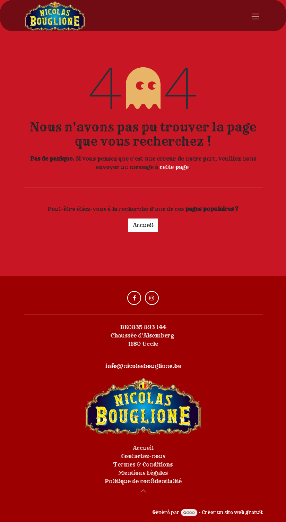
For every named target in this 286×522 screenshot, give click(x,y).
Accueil (143, 225)
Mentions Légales (143, 472)
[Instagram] (152, 298)
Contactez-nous (143, 456)
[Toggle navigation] (255, 15)
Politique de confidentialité (143, 481)
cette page (174, 166)
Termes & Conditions (143, 464)
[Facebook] (134, 298)
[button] (143, 490)
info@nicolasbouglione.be (143, 365)
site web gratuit (243, 512)
